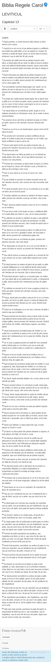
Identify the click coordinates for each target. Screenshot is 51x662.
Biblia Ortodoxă (14, 630)
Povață (5, 643)
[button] (22, 29)
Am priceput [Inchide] (39, 652)
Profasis (5, 648)
